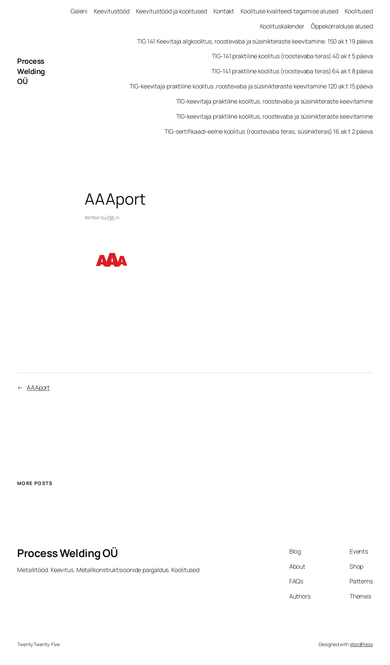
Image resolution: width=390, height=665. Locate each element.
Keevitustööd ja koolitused (171, 11)
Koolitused (359, 11)
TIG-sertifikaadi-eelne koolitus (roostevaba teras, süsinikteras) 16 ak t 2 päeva (268, 131)
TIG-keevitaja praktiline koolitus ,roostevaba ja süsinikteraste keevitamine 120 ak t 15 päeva (251, 86)
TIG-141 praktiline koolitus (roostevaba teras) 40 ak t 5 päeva (292, 56)
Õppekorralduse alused (342, 26)
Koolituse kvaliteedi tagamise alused (289, 11)
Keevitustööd (112, 11)
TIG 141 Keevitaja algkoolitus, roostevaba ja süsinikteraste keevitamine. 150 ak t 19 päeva (255, 41)
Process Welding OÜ (31, 71)
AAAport (38, 387)
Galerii (79, 11)
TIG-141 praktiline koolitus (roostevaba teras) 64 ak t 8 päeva (292, 71)
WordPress (361, 644)
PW (110, 217)
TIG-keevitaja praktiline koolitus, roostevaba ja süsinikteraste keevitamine (274, 101)
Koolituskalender (282, 26)
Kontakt (224, 11)
